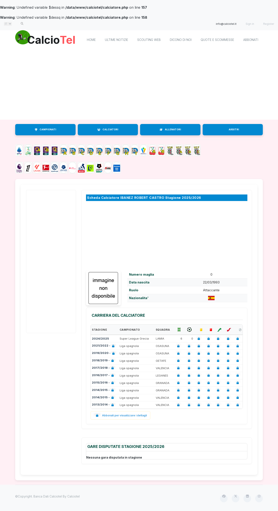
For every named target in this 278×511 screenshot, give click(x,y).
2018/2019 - (104, 361)
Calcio (52, 39)
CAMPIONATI (45, 129)
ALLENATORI (170, 129)
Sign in (250, 23)
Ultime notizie (116, 40)
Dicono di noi (181, 40)
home (91, 40)
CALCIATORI (107, 129)
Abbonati (250, 40)
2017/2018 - (104, 368)
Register (268, 23)
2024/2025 (100, 338)
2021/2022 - (104, 346)
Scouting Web (149, 40)
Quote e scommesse (217, 40)
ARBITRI (234, 129)
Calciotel (73, 496)
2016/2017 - (104, 375)
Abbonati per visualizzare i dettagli (120, 415)
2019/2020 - (104, 353)
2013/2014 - (104, 405)
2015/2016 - (104, 383)
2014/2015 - (104, 390)
